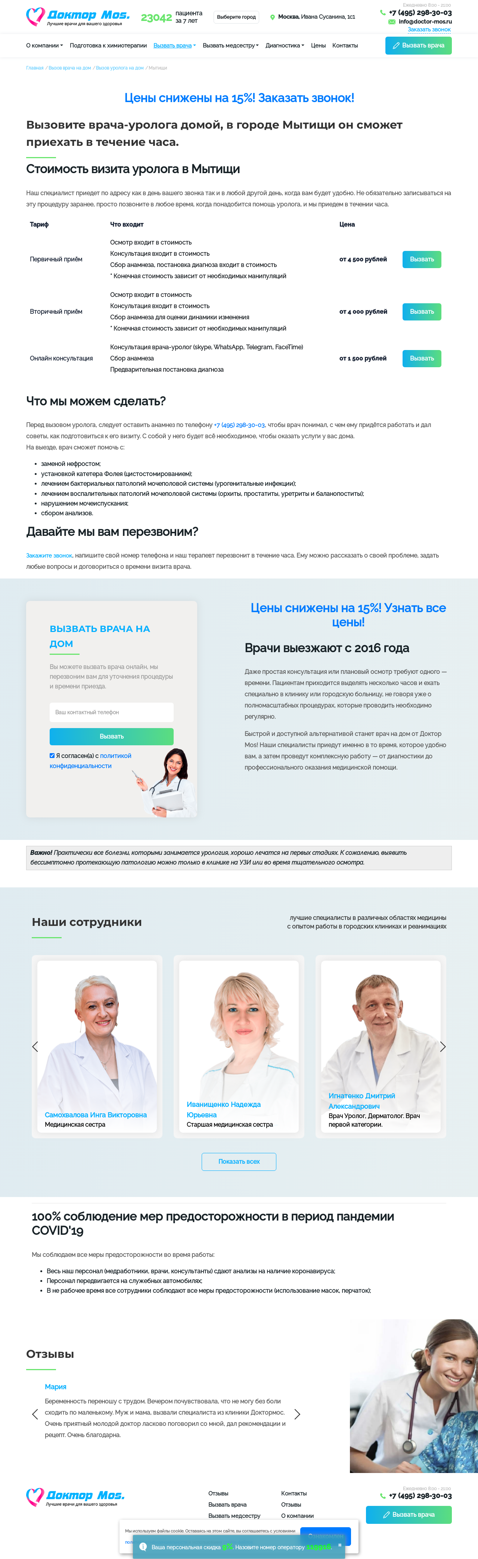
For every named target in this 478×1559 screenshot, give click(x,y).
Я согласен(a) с (90, 760)
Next (440, 1046)
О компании (42, 45)
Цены (318, 45)
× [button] (340, 1544)
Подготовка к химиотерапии (108, 45)
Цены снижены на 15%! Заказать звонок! (239, 98)
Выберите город (236, 17)
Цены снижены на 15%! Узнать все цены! (348, 615)
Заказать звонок (429, 29)
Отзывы (218, 1493)
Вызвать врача (172, 45)
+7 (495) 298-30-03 (420, 12)
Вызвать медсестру (229, 45)
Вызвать (422, 259)
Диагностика (283, 45)
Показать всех (239, 1161)
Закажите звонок (49, 555)
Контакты (345, 45)
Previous (37, 1046)
